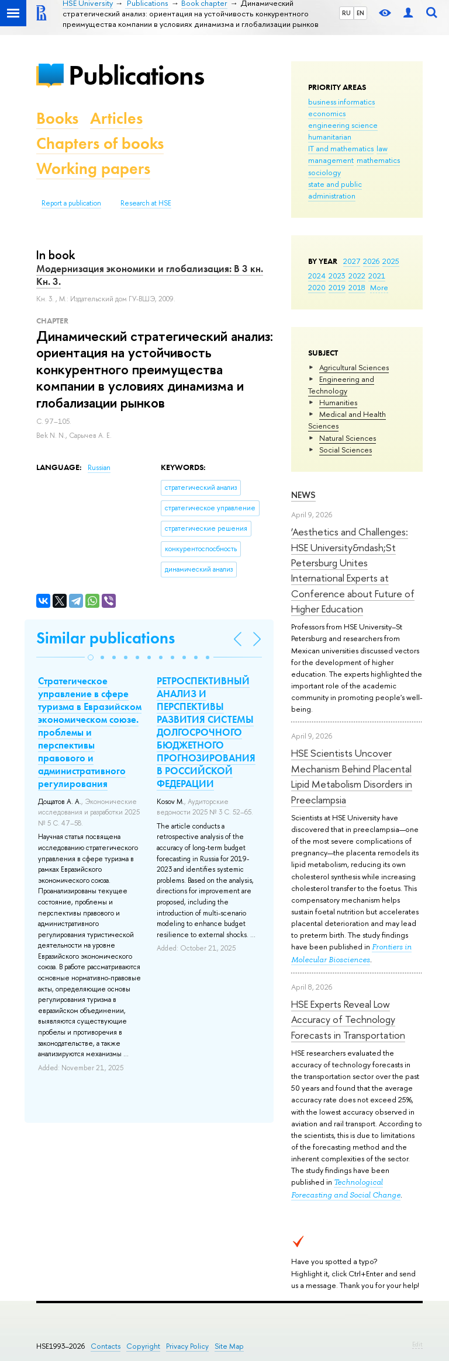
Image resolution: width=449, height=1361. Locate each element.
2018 (356, 287)
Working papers (93, 168)
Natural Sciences (347, 438)
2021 (376, 275)
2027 (351, 261)
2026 (371, 261)
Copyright (143, 1346)
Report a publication (71, 203)
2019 (337, 287)
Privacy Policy (187, 1346)
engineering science (343, 125)
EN (360, 13)
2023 (337, 275)
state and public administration (335, 190)
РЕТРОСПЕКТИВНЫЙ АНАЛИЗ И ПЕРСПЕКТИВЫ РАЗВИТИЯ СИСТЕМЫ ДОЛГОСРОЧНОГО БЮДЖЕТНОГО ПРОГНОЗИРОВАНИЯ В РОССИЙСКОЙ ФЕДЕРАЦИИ (206, 732)
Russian (99, 467)
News (303, 495)
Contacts (105, 1346)
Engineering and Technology (341, 385)
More (379, 287)
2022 (356, 275)
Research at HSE (145, 203)
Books (57, 118)
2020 (317, 287)
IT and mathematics (341, 148)
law (382, 148)
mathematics (378, 160)
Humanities (338, 402)
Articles (116, 118)
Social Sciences (345, 449)
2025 (390, 261)
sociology (324, 172)
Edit (417, 1344)
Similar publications (105, 638)
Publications (136, 75)
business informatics (341, 101)
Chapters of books (100, 143)
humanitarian (329, 136)
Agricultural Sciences (354, 367)
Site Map (229, 1346)
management (331, 160)
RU (346, 13)
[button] (90, 657)
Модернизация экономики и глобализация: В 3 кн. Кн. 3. (149, 275)
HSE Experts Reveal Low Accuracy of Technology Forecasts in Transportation (348, 1019)
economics (327, 113)
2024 (317, 275)
